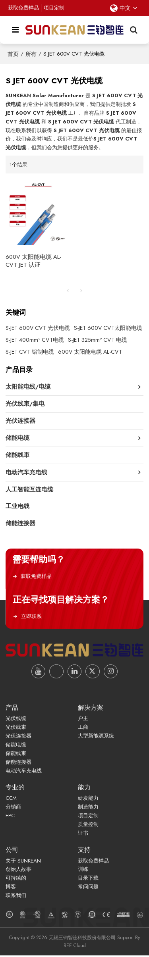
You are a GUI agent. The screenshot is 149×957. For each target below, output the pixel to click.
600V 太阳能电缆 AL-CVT (90, 352)
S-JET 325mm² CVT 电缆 (97, 340)
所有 (31, 54)
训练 (83, 871)
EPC (10, 817)
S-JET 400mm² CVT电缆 (35, 340)
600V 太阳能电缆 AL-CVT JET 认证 (33, 261)
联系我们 (16, 897)
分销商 (13, 808)
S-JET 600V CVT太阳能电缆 (108, 328)
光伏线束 (16, 728)
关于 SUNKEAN (23, 862)
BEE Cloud (75, 947)
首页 (13, 54)
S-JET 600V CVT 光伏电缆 (38, 328)
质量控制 (88, 826)
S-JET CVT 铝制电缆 (30, 352)
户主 (83, 720)
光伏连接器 (18, 737)
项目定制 (54, 8)
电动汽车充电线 (24, 772)
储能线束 (16, 754)
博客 (11, 888)
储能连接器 (18, 763)
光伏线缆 (16, 720)
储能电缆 (16, 746)
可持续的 (16, 879)
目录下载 (88, 879)
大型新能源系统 (96, 737)
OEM (11, 799)
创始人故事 (18, 871)
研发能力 (88, 799)
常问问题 (88, 888)
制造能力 (88, 808)
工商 (83, 728)
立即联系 (30, 617)
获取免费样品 (23, 8)
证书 (83, 834)
